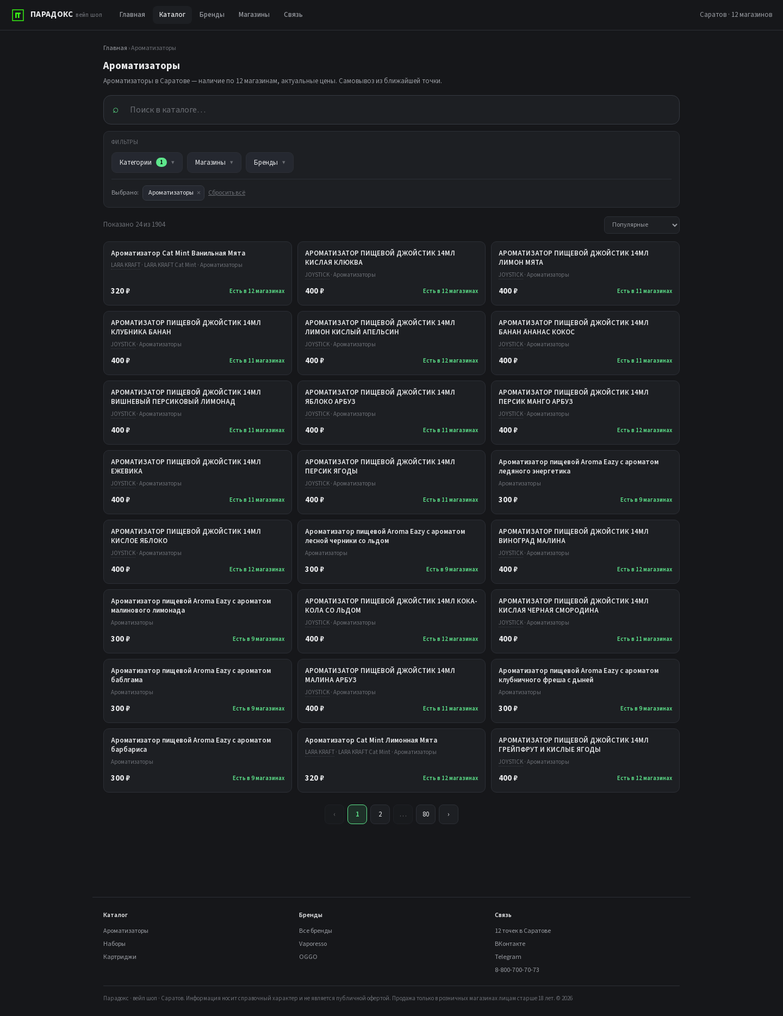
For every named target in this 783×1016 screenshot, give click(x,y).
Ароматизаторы (125, 931)
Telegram (508, 957)
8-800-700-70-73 (517, 970)
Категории (147, 162)
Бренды (212, 15)
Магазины (254, 15)
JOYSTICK (317, 275)
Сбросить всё (226, 192)
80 (425, 814)
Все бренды (315, 931)
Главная (132, 15)
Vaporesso (313, 944)
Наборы (114, 944)
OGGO (308, 957)
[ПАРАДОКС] (56, 15)
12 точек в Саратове (523, 931)
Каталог (172, 15)
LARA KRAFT (125, 265)
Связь (293, 15)
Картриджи (119, 957)
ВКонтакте (510, 944)
